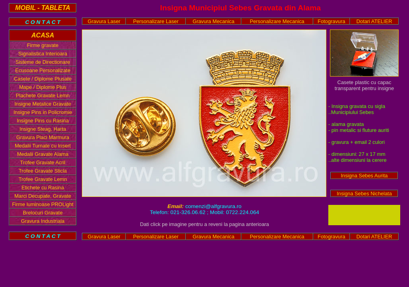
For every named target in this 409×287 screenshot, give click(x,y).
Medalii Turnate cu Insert (43, 146)
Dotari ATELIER (374, 21)
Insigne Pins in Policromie (43, 112)
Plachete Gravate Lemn (42, 95)
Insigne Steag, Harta (43, 129)
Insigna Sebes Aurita (364, 176)
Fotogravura (331, 21)
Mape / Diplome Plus (42, 87)
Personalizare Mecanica (277, 21)
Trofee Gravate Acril (42, 162)
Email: (176, 206)
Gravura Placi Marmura (42, 137)
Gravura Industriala (43, 221)
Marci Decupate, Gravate (42, 196)
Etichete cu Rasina (43, 188)
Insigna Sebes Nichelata (364, 194)
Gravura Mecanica (213, 21)
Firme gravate (43, 45)
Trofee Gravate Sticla (43, 171)
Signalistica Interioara (42, 54)
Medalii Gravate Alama (43, 154)
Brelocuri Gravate (43, 213)
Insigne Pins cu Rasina (43, 121)
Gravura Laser (104, 21)
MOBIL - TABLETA (42, 7)
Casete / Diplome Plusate (42, 79)
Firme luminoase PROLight (42, 204)
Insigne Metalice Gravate (42, 104)
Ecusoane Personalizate (42, 70)
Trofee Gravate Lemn (42, 179)
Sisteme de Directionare (43, 62)
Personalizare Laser (156, 21)
